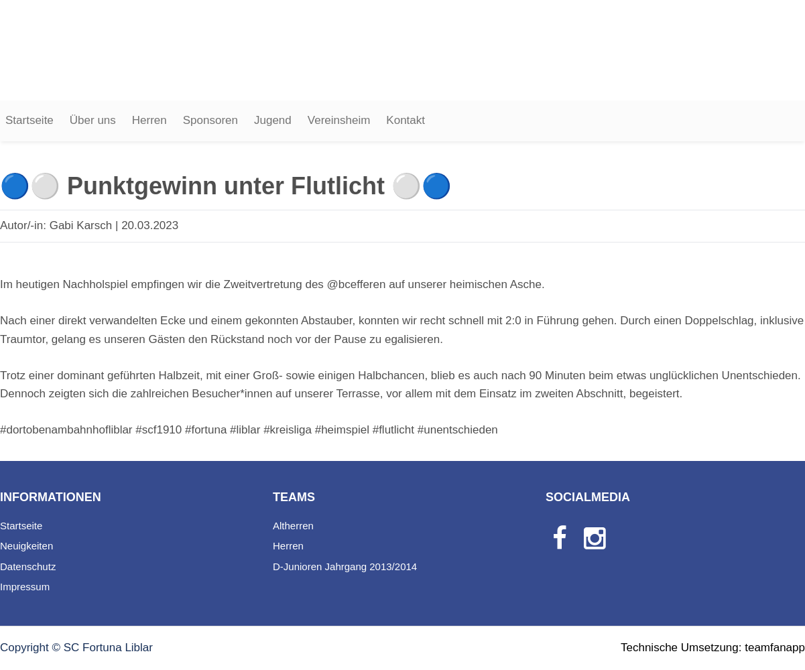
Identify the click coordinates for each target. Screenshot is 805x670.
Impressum (25, 586)
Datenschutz (28, 566)
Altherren (293, 525)
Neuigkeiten (26, 545)
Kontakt (405, 120)
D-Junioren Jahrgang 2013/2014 (345, 566)
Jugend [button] (273, 120)
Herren (149, 120)
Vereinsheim (339, 120)
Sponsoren (210, 120)
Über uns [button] (93, 120)
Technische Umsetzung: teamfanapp (713, 647)
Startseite (29, 120)
